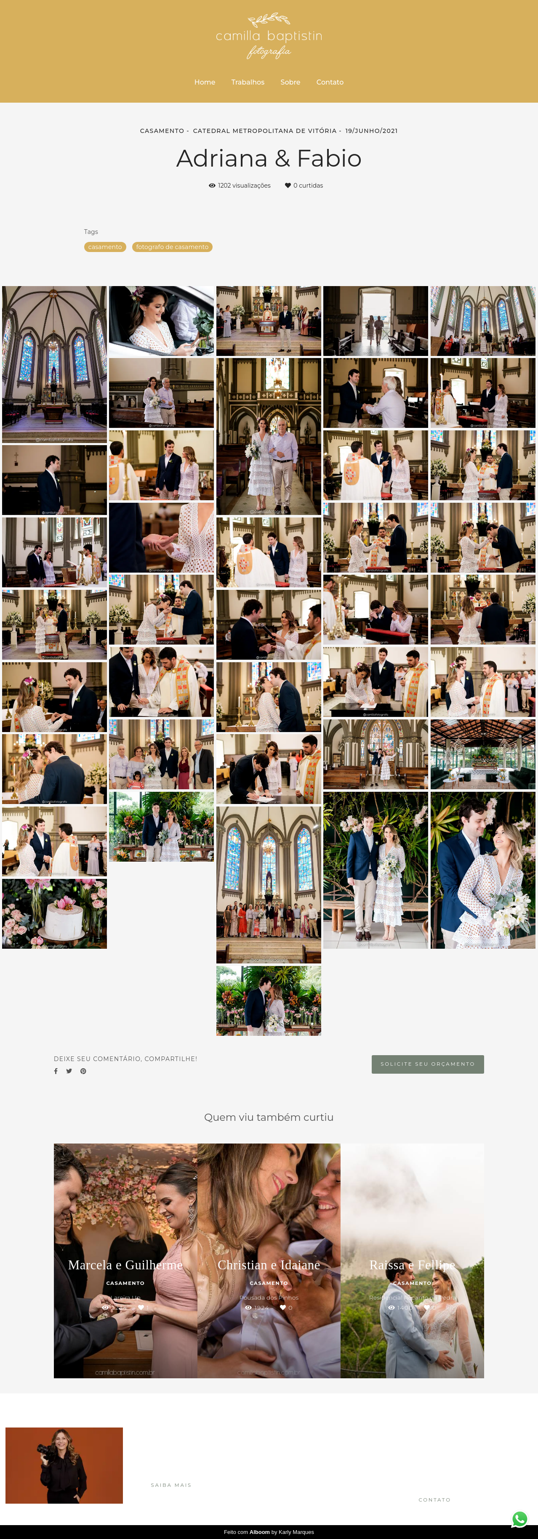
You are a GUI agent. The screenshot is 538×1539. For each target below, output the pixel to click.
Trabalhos (248, 82)
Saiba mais (171, 1485)
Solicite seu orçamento (428, 1064)
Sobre (290, 82)
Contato (330, 82)
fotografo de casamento (172, 247)
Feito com (269, 1532)
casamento (105, 247)
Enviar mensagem (445, 1441)
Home (205, 82)
